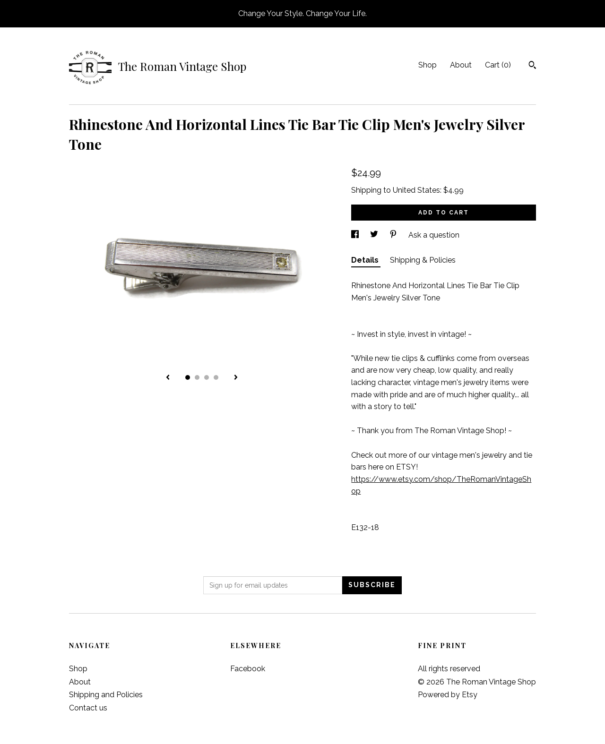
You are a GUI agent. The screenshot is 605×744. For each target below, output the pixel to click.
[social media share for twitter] (375, 235)
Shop (427, 64)
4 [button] (216, 377)
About (461, 64)
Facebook (247, 668)
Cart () (498, 64)
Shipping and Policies (106, 694)
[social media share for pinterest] (394, 235)
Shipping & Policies (423, 260)
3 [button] (206, 377)
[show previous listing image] (167, 378)
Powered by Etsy (447, 694)
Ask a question (433, 235)
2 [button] (197, 377)
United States (416, 190)
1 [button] (187, 377)
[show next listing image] (235, 378)
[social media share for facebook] (356, 235)
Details (365, 260)
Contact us (88, 707)
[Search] (532, 66)
